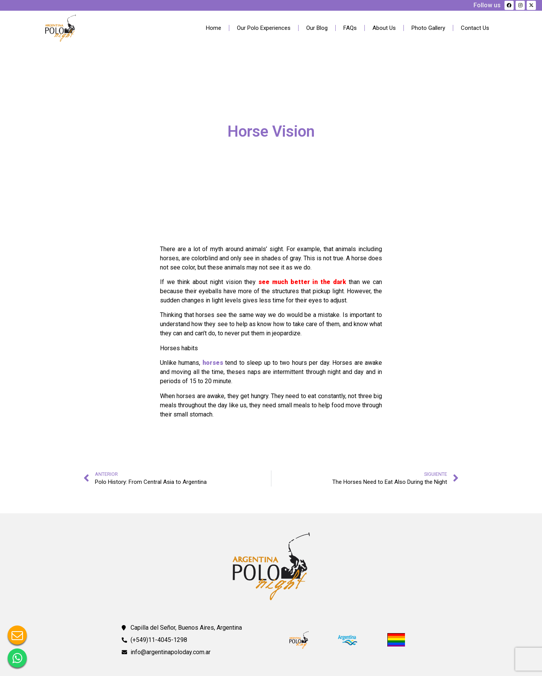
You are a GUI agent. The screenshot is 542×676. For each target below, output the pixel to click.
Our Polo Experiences (264, 27)
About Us (384, 27)
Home (213, 27)
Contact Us (475, 27)
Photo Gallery (428, 27)
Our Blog (317, 27)
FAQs (350, 27)
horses (212, 362)
